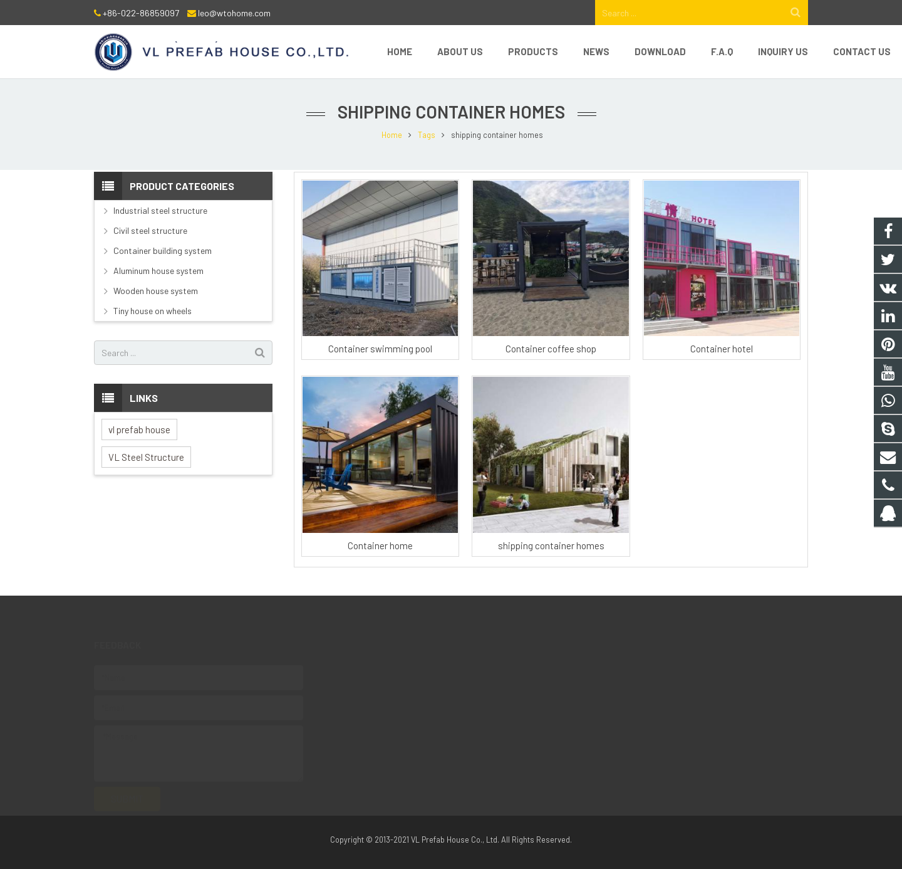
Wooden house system (155, 290)
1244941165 (368, 671)
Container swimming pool (380, 348)
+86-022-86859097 (141, 13)
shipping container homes (551, 545)
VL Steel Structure (146, 457)
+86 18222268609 (378, 744)
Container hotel (721, 348)
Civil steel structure (150, 230)
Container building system (162, 250)
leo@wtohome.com (234, 13)
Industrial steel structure (160, 210)
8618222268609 (377, 689)
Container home (380, 545)
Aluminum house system (158, 270)
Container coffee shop (550, 348)
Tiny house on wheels (152, 310)
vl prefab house (139, 429)
